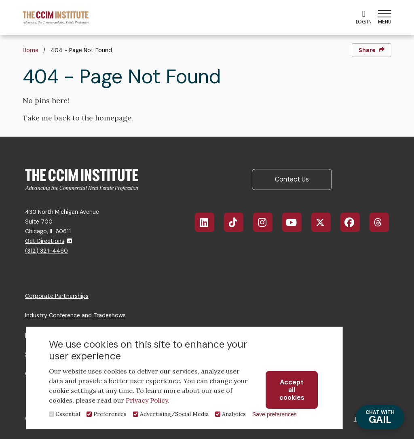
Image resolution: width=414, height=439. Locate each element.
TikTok (238, 222)
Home (30, 50)
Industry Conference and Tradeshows (75, 315)
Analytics (234, 414)
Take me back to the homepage (77, 117)
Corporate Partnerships (57, 296)
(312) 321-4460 (46, 250)
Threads (383, 222)
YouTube (297, 222)
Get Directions (48, 241)
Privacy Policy (147, 400)
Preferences (110, 414)
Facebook (354, 222)
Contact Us (292, 179)
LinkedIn (208, 222)
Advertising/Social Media (174, 414)
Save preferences (274, 414)
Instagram (267, 222)
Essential (68, 414)
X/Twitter (325, 222)
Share (371, 50)
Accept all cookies (291, 390)
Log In (364, 17)
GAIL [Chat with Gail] (380, 417)
